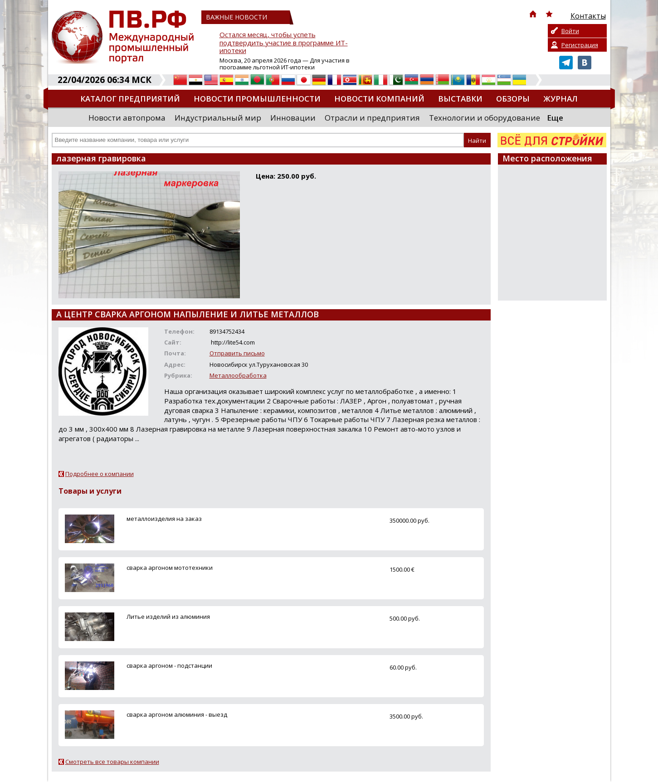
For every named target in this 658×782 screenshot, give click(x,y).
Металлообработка (238, 375)
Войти (570, 31)
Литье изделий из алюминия (168, 616)
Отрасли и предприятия (372, 117)
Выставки (460, 98)
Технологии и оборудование (484, 117)
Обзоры (513, 98)
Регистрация (579, 45)
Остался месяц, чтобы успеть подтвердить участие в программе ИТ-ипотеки (283, 43)
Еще (555, 117)
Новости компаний (379, 98)
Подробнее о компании (99, 474)
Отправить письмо (237, 353)
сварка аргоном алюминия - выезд (177, 714)
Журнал (560, 98)
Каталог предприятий (130, 98)
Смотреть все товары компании (112, 762)
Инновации (293, 117)
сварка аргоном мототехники (170, 567)
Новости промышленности (257, 98)
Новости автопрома (127, 117)
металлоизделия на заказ (164, 519)
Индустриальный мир (218, 117)
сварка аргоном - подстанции (169, 665)
